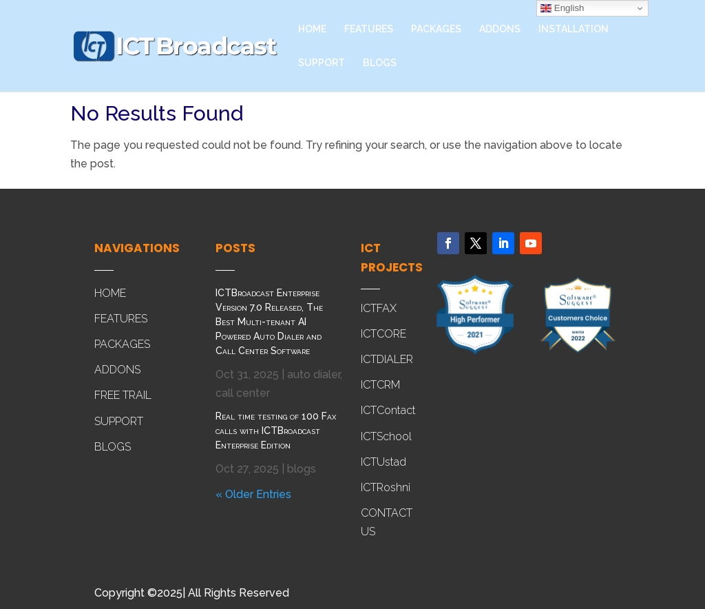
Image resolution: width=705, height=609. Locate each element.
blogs (301, 468)
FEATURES (368, 29)
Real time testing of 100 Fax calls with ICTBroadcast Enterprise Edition (275, 431)
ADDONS (499, 29)
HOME (312, 29)
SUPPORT (321, 63)
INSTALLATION (573, 29)
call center (242, 393)
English (562, 8)
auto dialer (313, 374)
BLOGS (380, 63)
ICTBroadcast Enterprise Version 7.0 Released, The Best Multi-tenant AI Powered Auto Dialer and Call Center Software (269, 321)
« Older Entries (253, 494)
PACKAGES (436, 29)
